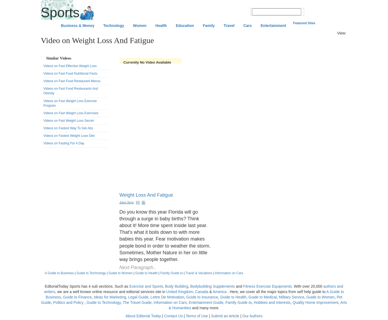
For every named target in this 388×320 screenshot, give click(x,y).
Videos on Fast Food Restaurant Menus (72, 81)
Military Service (291, 297)
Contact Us (173, 316)
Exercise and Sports (146, 286)
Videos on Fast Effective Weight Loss (70, 66)
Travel (229, 25)
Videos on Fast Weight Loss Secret (69, 121)
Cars (247, 25)
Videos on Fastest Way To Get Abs (68, 128)
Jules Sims (126, 202)
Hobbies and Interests (272, 302)
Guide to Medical (262, 297)
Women (140, 25)
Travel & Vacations (199, 273)
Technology (113, 25)
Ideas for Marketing (110, 297)
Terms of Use (197, 316)
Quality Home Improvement (315, 302)
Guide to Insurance (202, 297)
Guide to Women (120, 273)
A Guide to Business (59, 273)
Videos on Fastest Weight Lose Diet (69, 136)
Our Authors (252, 316)
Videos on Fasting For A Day (64, 143)
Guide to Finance (77, 297)
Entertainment (273, 25)
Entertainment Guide (206, 302)
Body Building (176, 286)
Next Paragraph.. (137, 267)
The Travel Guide (137, 302)
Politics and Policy (69, 302)
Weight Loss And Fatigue (146, 195)
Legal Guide (138, 297)
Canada (201, 292)
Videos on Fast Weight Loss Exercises (71, 113)
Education (185, 25)
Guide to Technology (91, 273)
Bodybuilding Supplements (212, 286)
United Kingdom (179, 292)
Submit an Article (225, 316)
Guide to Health (146, 273)
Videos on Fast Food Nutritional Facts (71, 73)
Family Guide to (171, 273)
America (219, 292)
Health (161, 25)
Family (209, 25)
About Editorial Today (143, 316)
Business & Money (77, 25)
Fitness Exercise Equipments (267, 286)
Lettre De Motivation (167, 297)
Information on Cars (229, 273)
